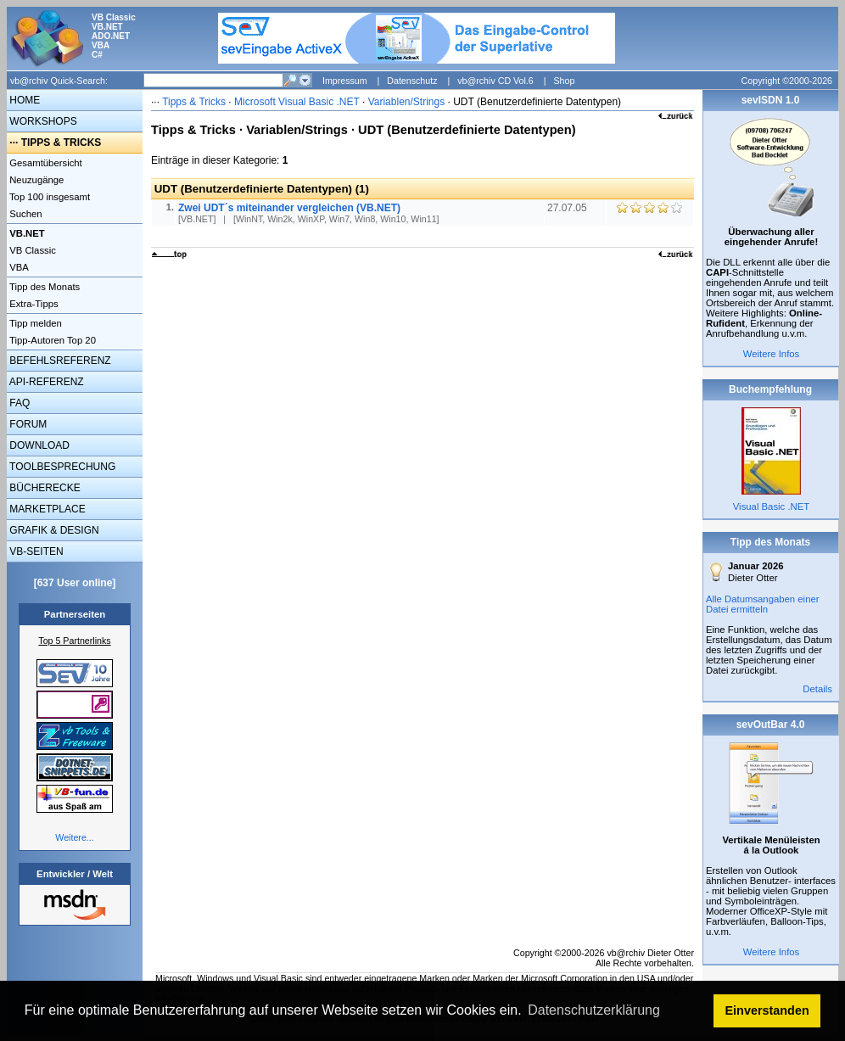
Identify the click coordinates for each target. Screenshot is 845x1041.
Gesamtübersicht (44, 163)
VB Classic (31, 250)
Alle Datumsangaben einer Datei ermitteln (763, 604)
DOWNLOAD (38, 445)
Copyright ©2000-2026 (786, 81)
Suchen (24, 214)
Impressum (344, 81)
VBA (18, 267)
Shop (563, 81)
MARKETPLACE (46, 509)
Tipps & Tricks (194, 102)
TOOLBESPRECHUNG (61, 467)
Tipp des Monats (43, 287)
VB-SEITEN (35, 551)
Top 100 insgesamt (48, 197)
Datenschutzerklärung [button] (594, 1010)
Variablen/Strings (406, 102)
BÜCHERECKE (44, 488)
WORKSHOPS (42, 121)
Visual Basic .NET (771, 506)
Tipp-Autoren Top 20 (51, 340)
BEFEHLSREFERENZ (59, 361)
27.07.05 (568, 208)
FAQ (18, 403)
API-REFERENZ (45, 382)
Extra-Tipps (33, 304)
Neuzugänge (35, 180)
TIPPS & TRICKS (61, 142)
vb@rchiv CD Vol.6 (495, 81)
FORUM (27, 424)
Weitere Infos (771, 354)
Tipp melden (34, 323)
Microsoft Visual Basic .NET (297, 102)
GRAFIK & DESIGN (53, 530)
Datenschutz (412, 81)
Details (817, 689)
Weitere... (74, 837)
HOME (23, 100)
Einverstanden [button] (767, 1010)
